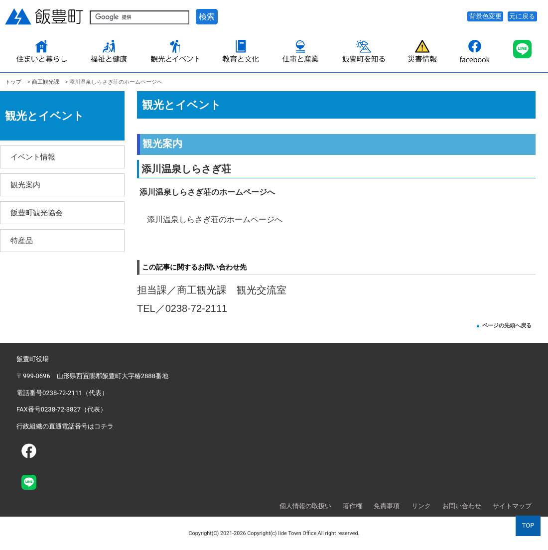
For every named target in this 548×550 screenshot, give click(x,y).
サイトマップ (512, 506)
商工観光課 (45, 82)
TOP (528, 525)
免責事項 (387, 506)
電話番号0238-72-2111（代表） (62, 393)
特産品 (21, 240)
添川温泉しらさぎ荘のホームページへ (214, 219)
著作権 (352, 506)
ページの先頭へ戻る (507, 325)
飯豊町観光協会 (36, 212)
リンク (421, 506)
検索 (207, 16)
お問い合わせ (461, 506)
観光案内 (25, 184)
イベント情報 (32, 156)
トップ (13, 82)
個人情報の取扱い (305, 506)
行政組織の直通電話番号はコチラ (65, 426)
